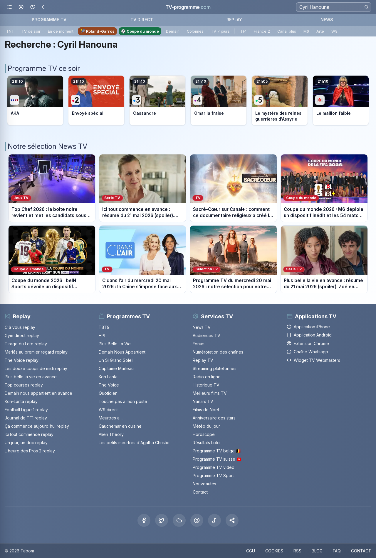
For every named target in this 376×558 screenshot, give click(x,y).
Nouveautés (204, 483)
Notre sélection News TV (47, 146)
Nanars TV (203, 401)
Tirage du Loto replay (26, 343)
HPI (102, 335)
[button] (232, 520)
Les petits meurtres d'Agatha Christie (134, 442)
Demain (172, 31)
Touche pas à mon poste (123, 401)
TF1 (243, 31)
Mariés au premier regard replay (36, 351)
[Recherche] (333, 7)
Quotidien (108, 393)
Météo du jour (206, 426)
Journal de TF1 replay (26, 417)
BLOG (317, 550)
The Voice (109, 384)
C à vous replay (20, 327)
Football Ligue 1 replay (26, 409)
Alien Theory (111, 434)
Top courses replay (24, 384)
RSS (297, 550)
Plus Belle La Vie (115, 343)
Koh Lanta (108, 376)
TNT (10, 31)
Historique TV (206, 384)
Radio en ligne (207, 376)
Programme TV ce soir (44, 68)
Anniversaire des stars (214, 417)
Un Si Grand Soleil (116, 360)
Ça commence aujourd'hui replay (37, 426)
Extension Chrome (308, 343)
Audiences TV (206, 335)
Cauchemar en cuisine (120, 426)
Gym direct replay (22, 335)
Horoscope (204, 434)
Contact (200, 491)
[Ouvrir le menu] (9, 7)
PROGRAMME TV (49, 19)
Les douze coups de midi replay (36, 368)
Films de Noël (206, 409)
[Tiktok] (214, 520)
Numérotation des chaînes (218, 351)
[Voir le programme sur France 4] (218, 100)
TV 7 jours (220, 31)
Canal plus (286, 31)
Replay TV (203, 360)
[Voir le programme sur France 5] (279, 100)
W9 (334, 31)
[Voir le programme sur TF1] (35, 100)
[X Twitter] (161, 520)
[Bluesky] (179, 520)
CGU (250, 550)
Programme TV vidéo (213, 467)
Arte (320, 31)
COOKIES (274, 550)
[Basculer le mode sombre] (32, 7)
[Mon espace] (21, 7)
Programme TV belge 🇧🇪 (217, 450)
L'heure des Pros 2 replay (30, 450)
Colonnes (195, 31)
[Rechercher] (366, 7)
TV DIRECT (141, 19)
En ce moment (60, 31)
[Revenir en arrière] (44, 7)
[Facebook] (143, 520)
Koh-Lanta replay (21, 401)
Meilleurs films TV (210, 393)
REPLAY (234, 19)
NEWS (326, 19)
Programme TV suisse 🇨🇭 (217, 459)
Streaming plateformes (214, 368)
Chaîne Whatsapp (307, 351)
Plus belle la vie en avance (31, 376)
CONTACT (361, 550)
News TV (202, 327)
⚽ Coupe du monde (140, 31)
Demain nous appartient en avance (38, 393)
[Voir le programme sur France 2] (96, 100)
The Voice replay (21, 360)
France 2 (262, 31)
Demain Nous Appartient (122, 351)
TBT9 (104, 327)
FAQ (337, 550)
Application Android (309, 334)
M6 (306, 31)
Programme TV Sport (213, 475)
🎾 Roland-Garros (97, 31)
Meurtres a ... (111, 417)
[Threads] (196, 520)
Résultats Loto (206, 442)
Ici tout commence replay (29, 434)
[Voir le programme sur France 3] (157, 100)
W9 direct (108, 409)
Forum (198, 343)
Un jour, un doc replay (26, 442)
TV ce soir (31, 31)
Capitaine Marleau (116, 368)
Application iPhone (308, 326)
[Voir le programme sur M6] (341, 100)
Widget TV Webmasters (313, 360)
